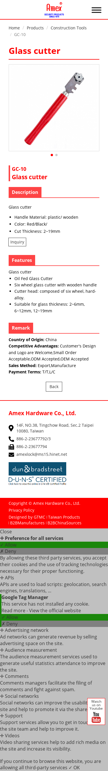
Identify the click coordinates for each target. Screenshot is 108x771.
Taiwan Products (64, 517)
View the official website (55, 610)
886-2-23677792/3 (33, 438)
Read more (13, 610)
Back (54, 386)
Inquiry (17, 242)
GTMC (39, 517)
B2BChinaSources (65, 523)
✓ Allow (8, 545)
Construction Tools (69, 28)
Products (35, 28)
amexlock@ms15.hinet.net (41, 454)
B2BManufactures (27, 523)
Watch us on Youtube (96, 712)
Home (14, 28)
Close (6, 531)
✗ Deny (8, 551)
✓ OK (74, 767)
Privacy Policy (21, 510)
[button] (52, 155)
